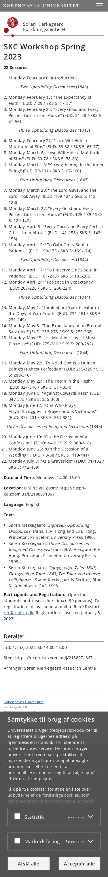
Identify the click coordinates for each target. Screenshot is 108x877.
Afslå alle (28, 864)
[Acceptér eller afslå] (18, 815)
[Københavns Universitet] (11, 27)
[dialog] (54, 794)
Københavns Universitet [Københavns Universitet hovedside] (24, 701)
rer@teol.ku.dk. (19, 612)
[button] (99, 5)
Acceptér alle (79, 864)
